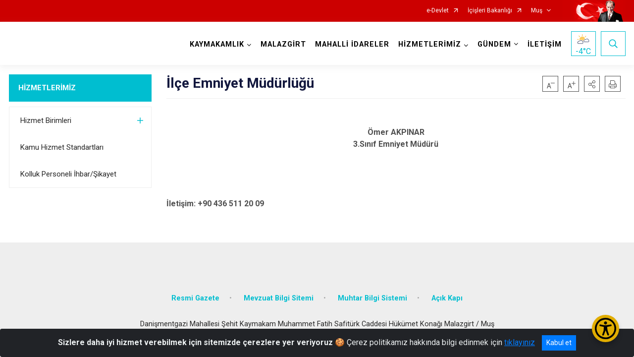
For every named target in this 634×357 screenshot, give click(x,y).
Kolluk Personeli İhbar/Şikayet (68, 174)
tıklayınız (519, 342)
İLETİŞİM (545, 44)
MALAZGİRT (283, 44)
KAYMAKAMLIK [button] (217, 44)
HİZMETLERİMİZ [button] (429, 44)
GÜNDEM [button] (494, 44)
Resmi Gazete (195, 298)
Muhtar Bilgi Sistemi (372, 298)
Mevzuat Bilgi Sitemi (279, 298)
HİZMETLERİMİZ (47, 87)
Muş (536, 10)
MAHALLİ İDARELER (352, 44)
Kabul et (559, 343)
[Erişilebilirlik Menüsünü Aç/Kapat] (605, 328)
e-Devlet (437, 10)
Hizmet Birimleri (45, 120)
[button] (592, 84)
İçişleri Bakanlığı (490, 10)
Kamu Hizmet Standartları (62, 147)
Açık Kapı (447, 298)
